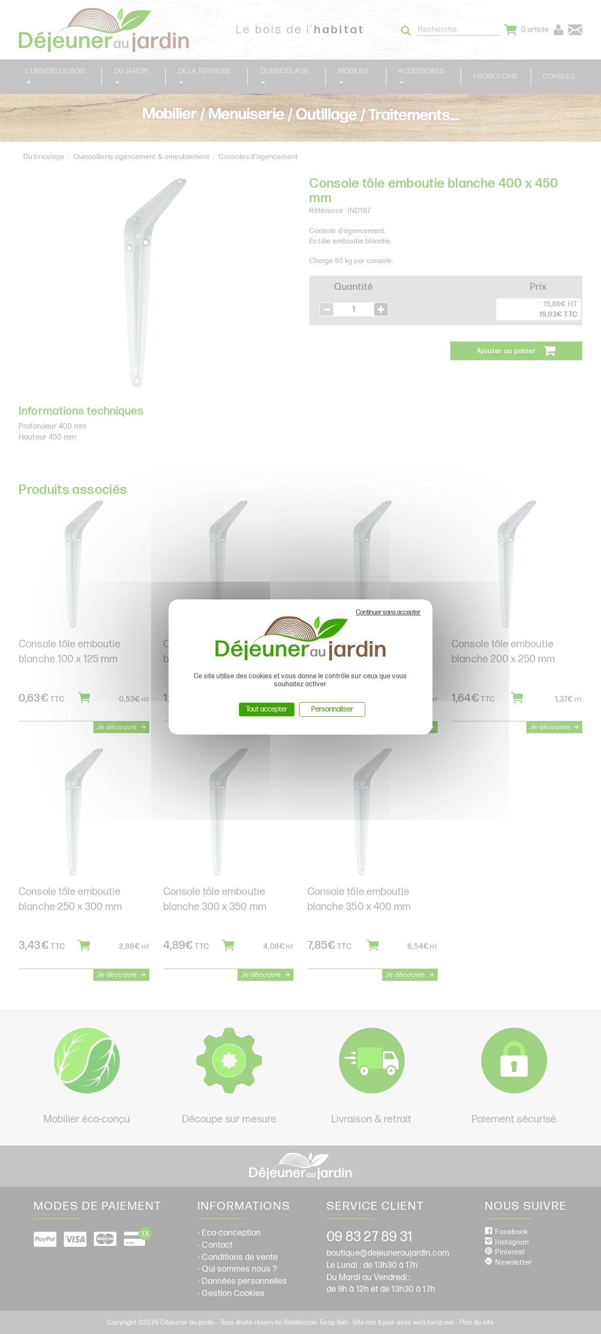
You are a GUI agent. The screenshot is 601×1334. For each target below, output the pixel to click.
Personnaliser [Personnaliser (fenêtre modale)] (332, 709)
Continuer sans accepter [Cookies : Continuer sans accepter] (388, 612)
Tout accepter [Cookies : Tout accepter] (266, 709)
